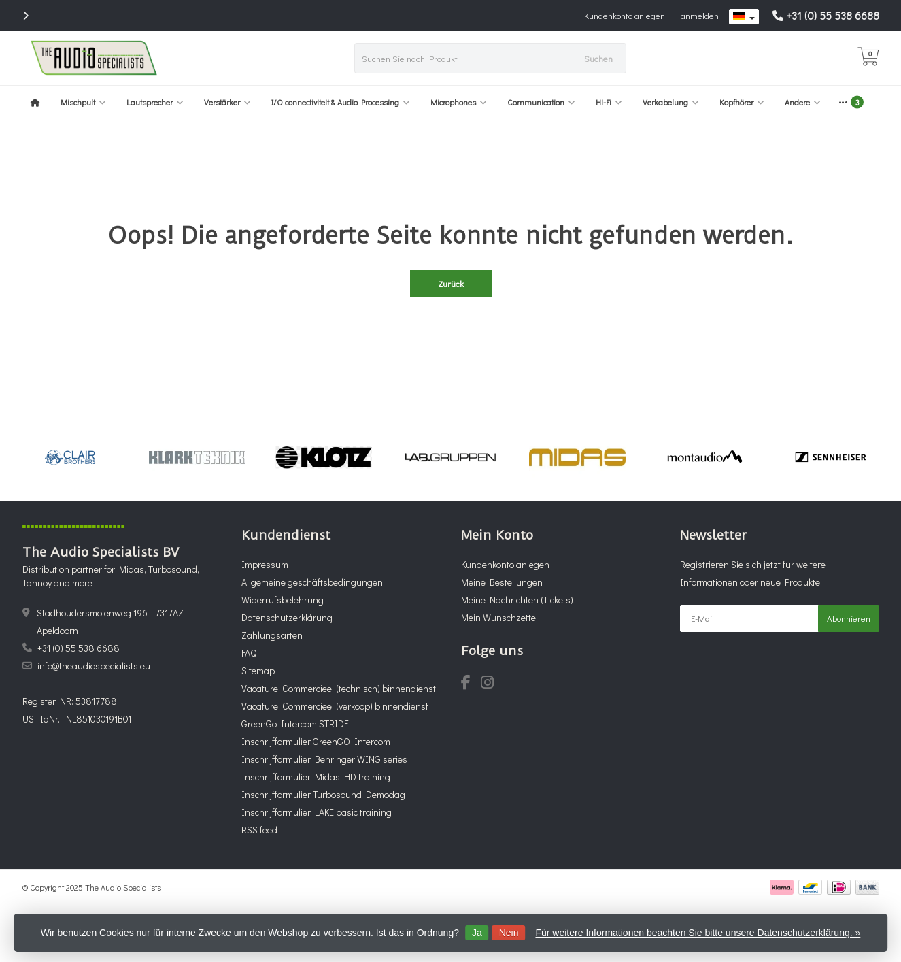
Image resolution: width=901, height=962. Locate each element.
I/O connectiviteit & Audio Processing (340, 102)
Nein (509, 932)
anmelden (700, 15)
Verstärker (227, 102)
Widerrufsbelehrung (282, 599)
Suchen (598, 58)
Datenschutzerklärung (287, 617)
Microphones (458, 102)
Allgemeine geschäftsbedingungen (312, 582)
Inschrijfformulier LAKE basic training (316, 812)
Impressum (264, 564)
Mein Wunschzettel (499, 617)
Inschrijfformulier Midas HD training (315, 776)
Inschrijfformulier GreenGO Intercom (315, 741)
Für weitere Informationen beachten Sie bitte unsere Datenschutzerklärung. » (697, 932)
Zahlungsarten (272, 635)
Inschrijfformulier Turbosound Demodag (323, 794)
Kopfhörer (741, 102)
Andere (803, 102)
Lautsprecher (155, 102)
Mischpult (83, 102)
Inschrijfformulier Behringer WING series (324, 758)
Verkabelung (671, 102)
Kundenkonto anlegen (624, 15)
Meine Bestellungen (502, 582)
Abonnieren (848, 618)
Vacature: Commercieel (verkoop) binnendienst (334, 705)
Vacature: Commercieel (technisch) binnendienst (338, 688)
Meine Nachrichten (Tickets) (517, 599)
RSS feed (259, 829)
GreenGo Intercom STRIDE (295, 723)
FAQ (248, 652)
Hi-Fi (609, 102)
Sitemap (258, 670)
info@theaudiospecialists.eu (93, 665)
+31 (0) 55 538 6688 (832, 15)
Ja (477, 932)
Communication (541, 102)
